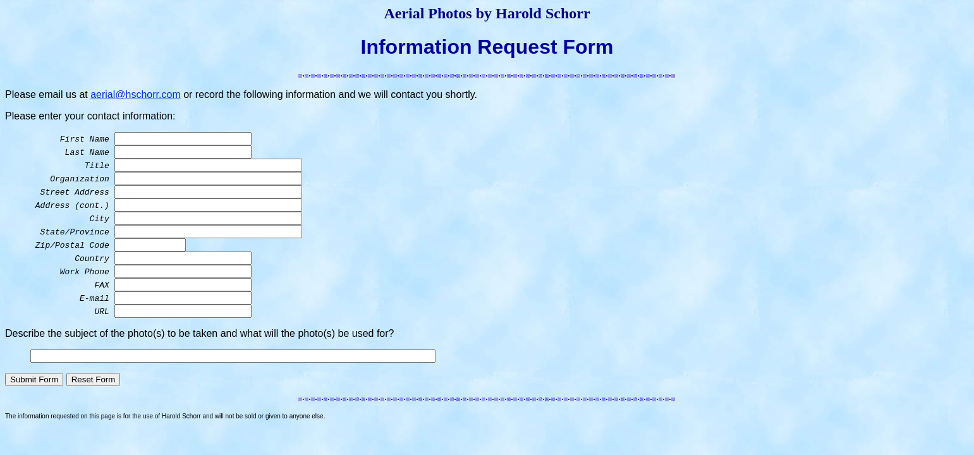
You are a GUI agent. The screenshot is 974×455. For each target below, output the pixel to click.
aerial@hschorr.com (135, 94)
